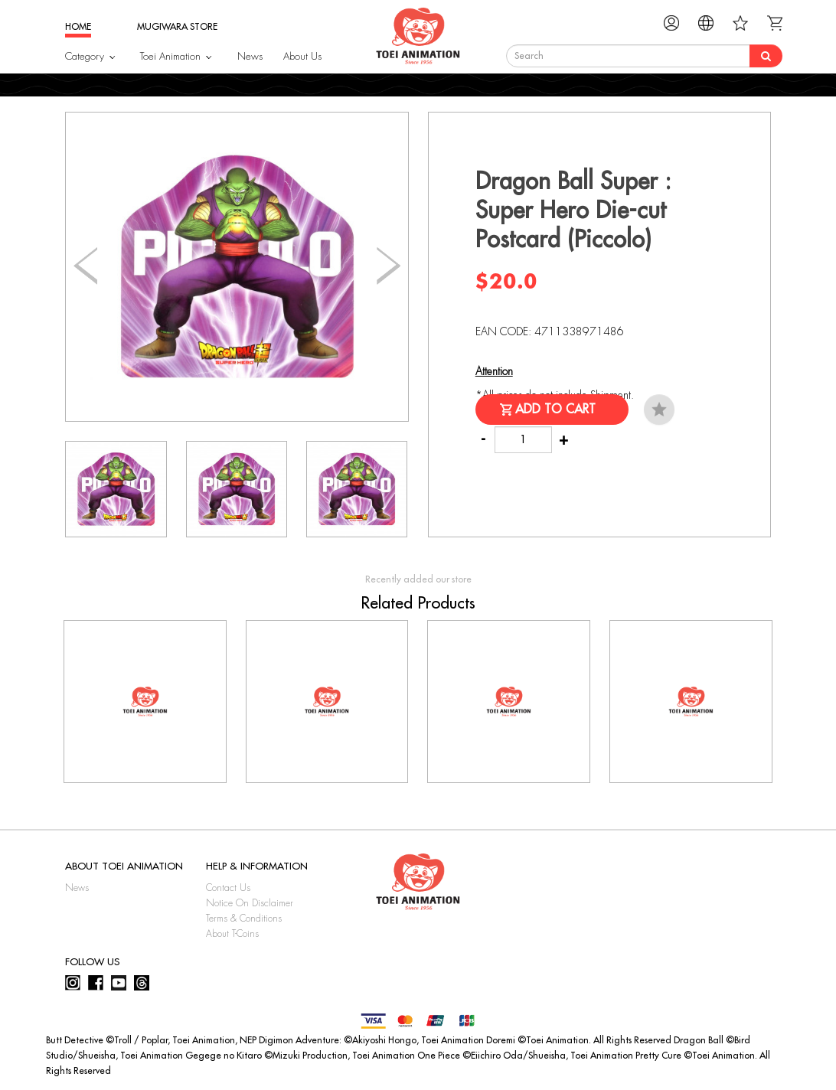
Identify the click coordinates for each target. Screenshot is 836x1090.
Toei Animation (170, 56)
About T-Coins (232, 934)
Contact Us (228, 888)
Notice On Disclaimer (249, 903)
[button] (388, 266)
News (250, 56)
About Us (302, 56)
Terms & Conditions (244, 918)
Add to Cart (555, 409)
